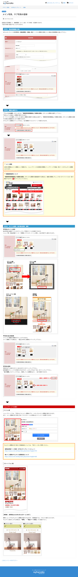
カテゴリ (71, 3)
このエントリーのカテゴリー (10, 560)
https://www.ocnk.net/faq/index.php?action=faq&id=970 (21, 451)
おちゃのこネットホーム (53, 3)
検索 (64, 3)
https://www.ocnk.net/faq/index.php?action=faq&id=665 (21, 456)
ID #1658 (4, 11)
